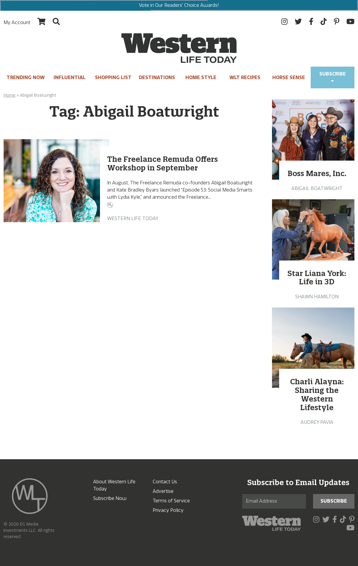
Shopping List (113, 77)
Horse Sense (288, 77)
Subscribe (332, 77)
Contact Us (165, 482)
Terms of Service (171, 501)
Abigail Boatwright (317, 188)
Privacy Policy (168, 510)
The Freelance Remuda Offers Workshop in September (162, 163)
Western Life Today (132, 218)
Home (9, 95)
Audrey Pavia (317, 422)
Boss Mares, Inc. (316, 173)
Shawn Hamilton (317, 297)
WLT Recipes (244, 77)
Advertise (163, 491)
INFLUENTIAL (69, 77)
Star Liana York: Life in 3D (316, 277)
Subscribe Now (109, 498)
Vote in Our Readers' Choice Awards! (179, 5)
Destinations (157, 77)
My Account (17, 22)
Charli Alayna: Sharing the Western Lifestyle (317, 394)
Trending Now (26, 77)
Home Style (200, 77)
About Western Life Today (114, 485)
